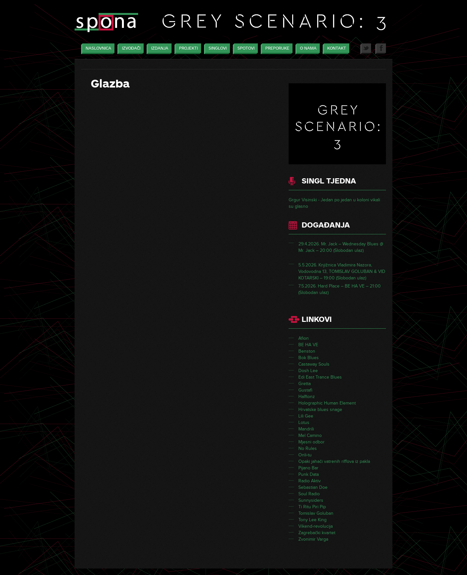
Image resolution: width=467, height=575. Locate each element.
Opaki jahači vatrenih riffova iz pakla (334, 461)
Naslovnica (96, 48)
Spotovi (244, 48)
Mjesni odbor (311, 442)
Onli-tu (305, 454)
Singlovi (216, 48)
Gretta (304, 383)
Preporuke (275, 48)
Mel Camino (310, 435)
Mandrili (306, 429)
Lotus (303, 422)
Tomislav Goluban (315, 513)
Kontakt (335, 48)
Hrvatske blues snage (320, 409)
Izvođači (129, 48)
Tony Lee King (312, 519)
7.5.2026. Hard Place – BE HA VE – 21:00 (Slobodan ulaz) (339, 289)
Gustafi (305, 390)
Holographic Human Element (327, 403)
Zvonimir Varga (313, 539)
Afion (303, 338)
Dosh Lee (308, 370)
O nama (307, 48)
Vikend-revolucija (315, 526)
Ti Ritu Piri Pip (312, 506)
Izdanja (158, 48)
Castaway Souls (313, 364)
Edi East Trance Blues (320, 377)
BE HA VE (308, 344)
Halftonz (306, 396)
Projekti (187, 48)
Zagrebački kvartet (316, 532)
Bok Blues (308, 357)
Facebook (380, 48)
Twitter (365, 48)
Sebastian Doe (313, 487)
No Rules (307, 448)
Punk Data (308, 474)
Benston (306, 351)
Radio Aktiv (309, 480)
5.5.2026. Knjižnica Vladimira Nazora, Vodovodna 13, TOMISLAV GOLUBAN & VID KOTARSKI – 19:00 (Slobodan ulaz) (341, 271)
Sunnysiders (310, 500)
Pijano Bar (308, 467)
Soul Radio (309, 493)
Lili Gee (305, 416)
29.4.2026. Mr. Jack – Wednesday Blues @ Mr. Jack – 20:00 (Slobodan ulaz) (340, 247)
